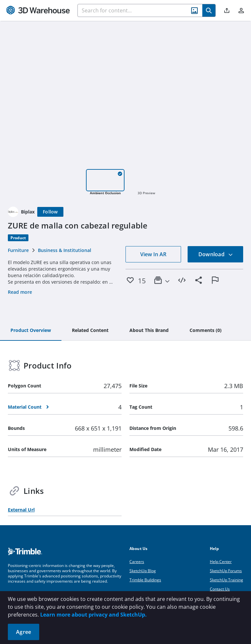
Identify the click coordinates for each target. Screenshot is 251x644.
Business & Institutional (64, 250)
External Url (21, 510)
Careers (136, 561)
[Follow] (50, 212)
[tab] (30, 331)
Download (215, 254)
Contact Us (220, 589)
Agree (23, 632)
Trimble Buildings (145, 580)
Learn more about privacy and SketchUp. (93, 614)
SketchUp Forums (226, 570)
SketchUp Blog (142, 570)
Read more (20, 292)
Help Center (221, 561)
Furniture (18, 250)
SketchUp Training (226, 580)
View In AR (153, 254)
